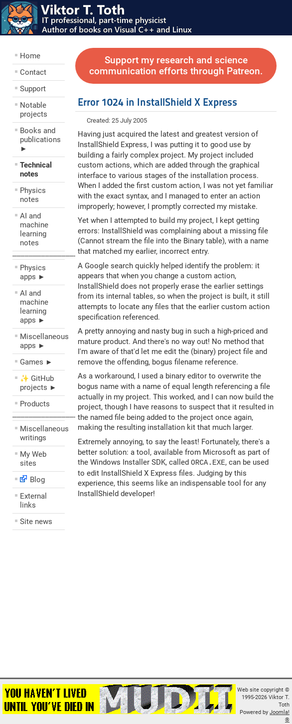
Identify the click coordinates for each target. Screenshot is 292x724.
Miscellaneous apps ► (42, 341)
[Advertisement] (72, 606)
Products (35, 403)
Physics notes (33, 195)
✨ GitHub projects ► (38, 383)
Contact (33, 72)
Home (30, 55)
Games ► (36, 362)
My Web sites (33, 459)
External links (33, 501)
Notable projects (33, 110)
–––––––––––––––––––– (53, 255)
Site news (36, 521)
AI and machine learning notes (34, 229)
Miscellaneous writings (42, 433)
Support (33, 88)
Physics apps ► (33, 272)
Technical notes (36, 170)
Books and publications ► (40, 139)
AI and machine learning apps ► (34, 307)
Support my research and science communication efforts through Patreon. (176, 66)
